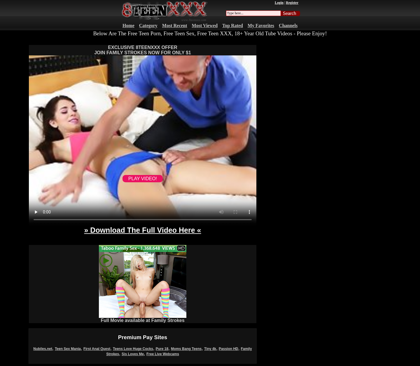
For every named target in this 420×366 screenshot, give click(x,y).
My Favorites (261, 25)
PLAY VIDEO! (142, 178)
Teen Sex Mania (68, 349)
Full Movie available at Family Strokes (142, 318)
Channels (288, 25)
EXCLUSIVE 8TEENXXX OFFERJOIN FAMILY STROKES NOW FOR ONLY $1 (142, 50)
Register (292, 3)
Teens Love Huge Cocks (133, 349)
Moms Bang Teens (186, 349)
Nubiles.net (42, 349)
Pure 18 (162, 349)
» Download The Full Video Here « (142, 230)
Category (148, 25)
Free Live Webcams (162, 354)
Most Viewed (205, 25)
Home (128, 25)
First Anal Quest (96, 349)
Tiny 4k (210, 349)
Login (279, 3)
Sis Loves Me (133, 354)
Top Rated (232, 25)
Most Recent (174, 25)
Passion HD (228, 349)
